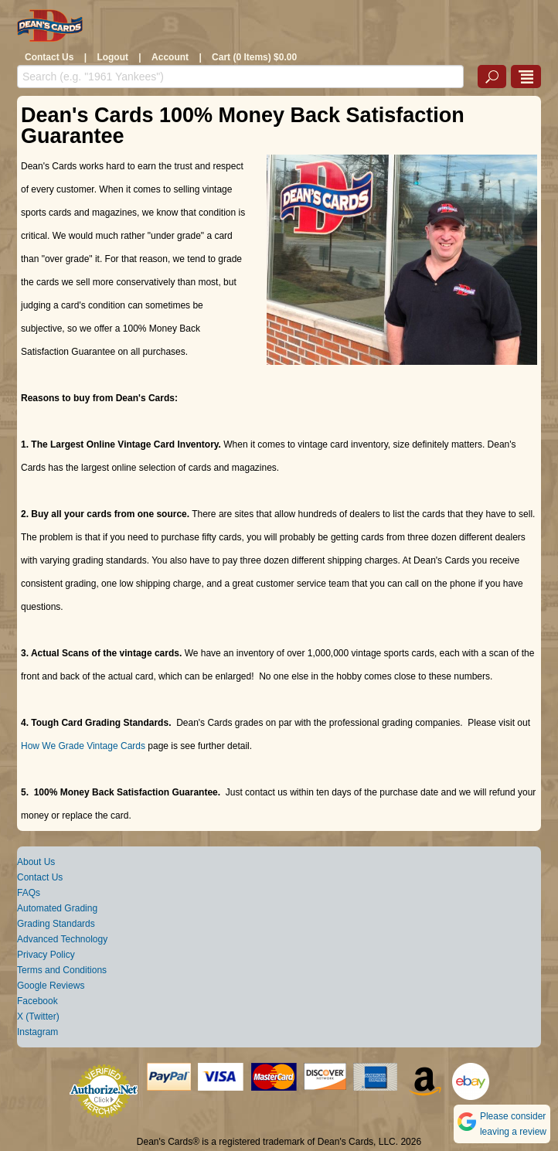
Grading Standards (56, 923)
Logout (112, 57)
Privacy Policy (46, 954)
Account (170, 57)
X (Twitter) (38, 1016)
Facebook (37, 1001)
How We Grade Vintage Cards (83, 746)
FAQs (28, 892)
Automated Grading (57, 908)
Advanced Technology (62, 939)
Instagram (37, 1032)
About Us (36, 861)
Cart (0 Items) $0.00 (254, 57)
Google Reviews (50, 985)
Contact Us (49, 57)
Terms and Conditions (62, 970)
